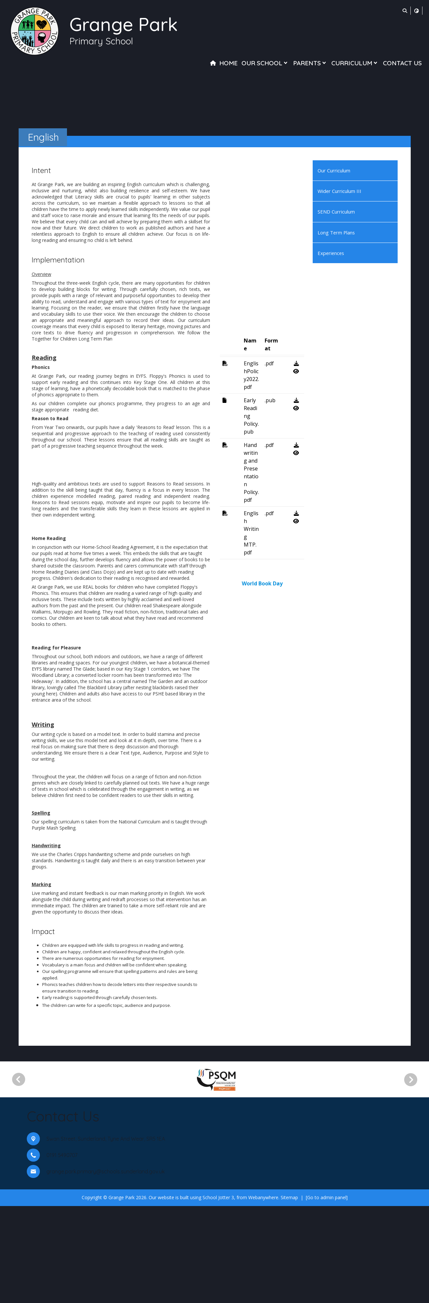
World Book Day (262, 976)
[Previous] (18, 1176)
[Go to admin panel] (327, 1294)
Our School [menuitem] (265, 63)
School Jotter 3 (218, 1294)
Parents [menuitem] (310, 63)
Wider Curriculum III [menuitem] (339, 191)
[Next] (413, 1177)
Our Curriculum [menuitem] (334, 170)
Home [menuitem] (228, 63)
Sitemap (289, 1294)
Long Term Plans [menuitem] (336, 232)
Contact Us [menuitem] (402, 63)
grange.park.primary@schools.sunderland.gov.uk (105, 1268)
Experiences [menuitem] (331, 253)
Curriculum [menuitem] (355, 63)
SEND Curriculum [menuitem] (336, 211)
